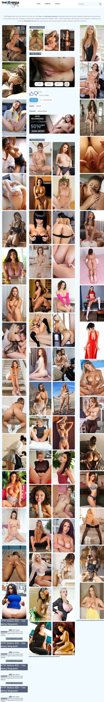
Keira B (38, 106)
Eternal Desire (42, 111)
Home (38, 3)
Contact (57, 3)
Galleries (47, 3)
